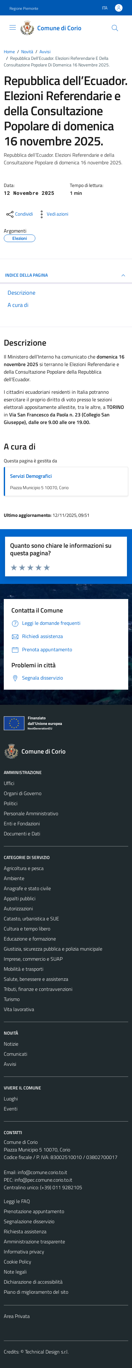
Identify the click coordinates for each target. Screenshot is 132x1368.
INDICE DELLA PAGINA (66, 275)
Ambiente (14, 878)
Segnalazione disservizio (29, 1221)
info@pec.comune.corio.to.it (43, 1180)
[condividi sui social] (19, 214)
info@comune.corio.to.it (42, 1172)
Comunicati (15, 1054)
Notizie (11, 1044)
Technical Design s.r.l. (47, 1351)
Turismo (12, 999)
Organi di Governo (22, 793)
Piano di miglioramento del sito (36, 1292)
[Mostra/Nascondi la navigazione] (12, 27)
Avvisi (10, 1064)
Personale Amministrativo (31, 813)
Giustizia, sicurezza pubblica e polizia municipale (53, 949)
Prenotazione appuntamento (34, 1211)
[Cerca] (115, 28)
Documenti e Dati (22, 833)
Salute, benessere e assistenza (36, 979)
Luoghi (11, 1098)
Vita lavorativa (19, 1009)
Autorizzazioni (18, 908)
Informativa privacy (24, 1251)
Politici (10, 803)
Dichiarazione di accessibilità (33, 1282)
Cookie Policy (17, 1261)
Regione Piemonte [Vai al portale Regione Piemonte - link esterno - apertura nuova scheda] (23, 8)
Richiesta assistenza (25, 1231)
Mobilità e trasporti (23, 969)
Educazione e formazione (30, 938)
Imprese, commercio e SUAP (33, 959)
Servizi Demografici (31, 476)
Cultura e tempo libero (27, 928)
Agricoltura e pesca (24, 868)
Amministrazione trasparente (34, 1241)
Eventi (10, 1108)
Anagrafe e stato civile (27, 888)
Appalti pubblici (19, 898)
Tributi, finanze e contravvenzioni (38, 989)
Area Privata (17, 1316)
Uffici (9, 783)
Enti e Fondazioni (22, 823)
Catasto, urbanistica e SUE (31, 918)
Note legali (15, 1271)
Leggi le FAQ (17, 1201)
